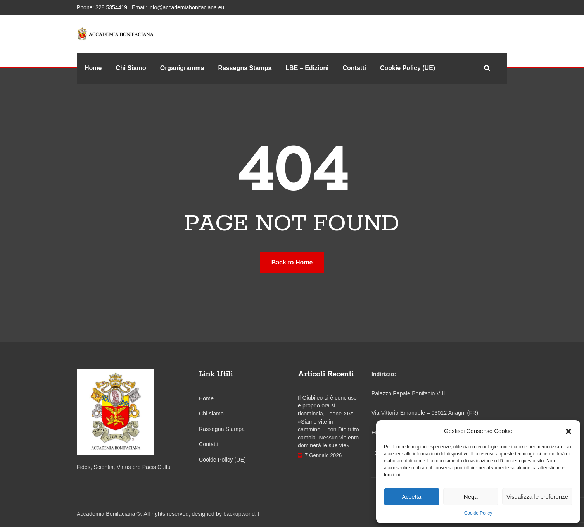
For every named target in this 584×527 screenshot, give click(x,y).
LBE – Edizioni (306, 68)
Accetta (411, 496)
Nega (471, 496)
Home (93, 68)
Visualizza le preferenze (537, 496)
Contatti (354, 68)
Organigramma (182, 68)
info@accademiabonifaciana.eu (187, 7)
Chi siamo (211, 413)
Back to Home (292, 262)
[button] (568, 431)
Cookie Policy (478, 513)
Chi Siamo (131, 68)
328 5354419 (111, 7)
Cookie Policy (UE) (407, 68)
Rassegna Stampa (245, 68)
